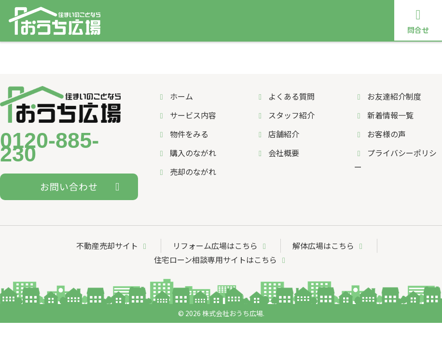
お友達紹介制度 (387, 96)
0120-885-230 (49, 148)
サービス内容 (102, 54)
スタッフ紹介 (332, 54)
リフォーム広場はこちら (221, 245)
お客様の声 (380, 134)
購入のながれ (160, 54)
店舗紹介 (382, 54)
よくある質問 (274, 54)
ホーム (56, 54)
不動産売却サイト (113, 245)
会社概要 (277, 153)
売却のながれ (217, 54)
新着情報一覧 (384, 115)
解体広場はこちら (329, 245)
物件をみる (182, 134)
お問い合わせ (82, 186)
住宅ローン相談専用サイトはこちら (221, 259)
